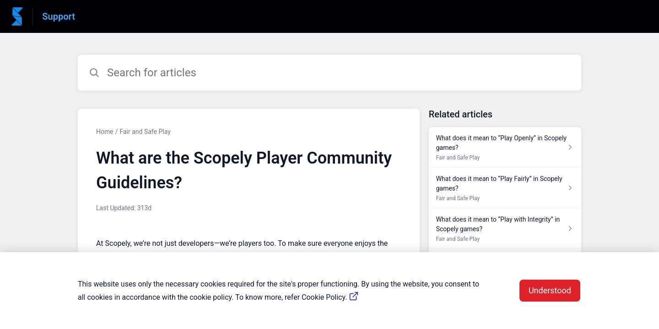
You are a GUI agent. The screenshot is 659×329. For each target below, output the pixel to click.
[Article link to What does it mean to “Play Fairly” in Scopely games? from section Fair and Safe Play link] (505, 188)
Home (104, 131)
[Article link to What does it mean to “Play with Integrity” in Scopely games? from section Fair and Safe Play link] (505, 228)
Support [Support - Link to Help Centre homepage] (58, 16)
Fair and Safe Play (144, 131)
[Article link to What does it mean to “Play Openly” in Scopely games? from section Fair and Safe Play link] (505, 147)
